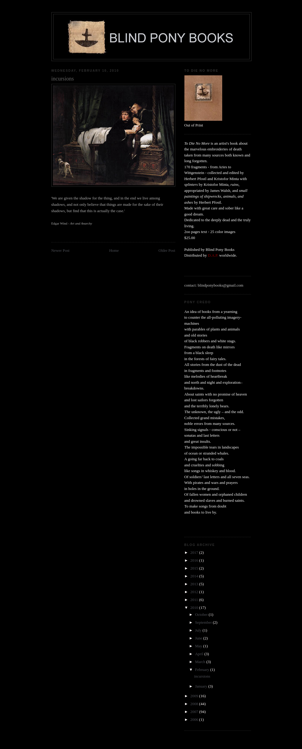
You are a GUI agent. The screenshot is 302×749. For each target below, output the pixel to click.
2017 (194, 552)
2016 (194, 560)
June (199, 638)
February (202, 669)
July (199, 630)
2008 (194, 703)
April (199, 654)
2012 (194, 592)
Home (114, 250)
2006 (194, 719)
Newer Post (60, 250)
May (199, 646)
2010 (194, 607)
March (200, 661)
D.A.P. (213, 255)
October (202, 614)
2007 (194, 711)
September (204, 622)
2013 (194, 584)
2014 (194, 576)
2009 (194, 696)
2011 (194, 599)
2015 (194, 568)
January (201, 686)
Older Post (166, 250)
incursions (202, 676)
